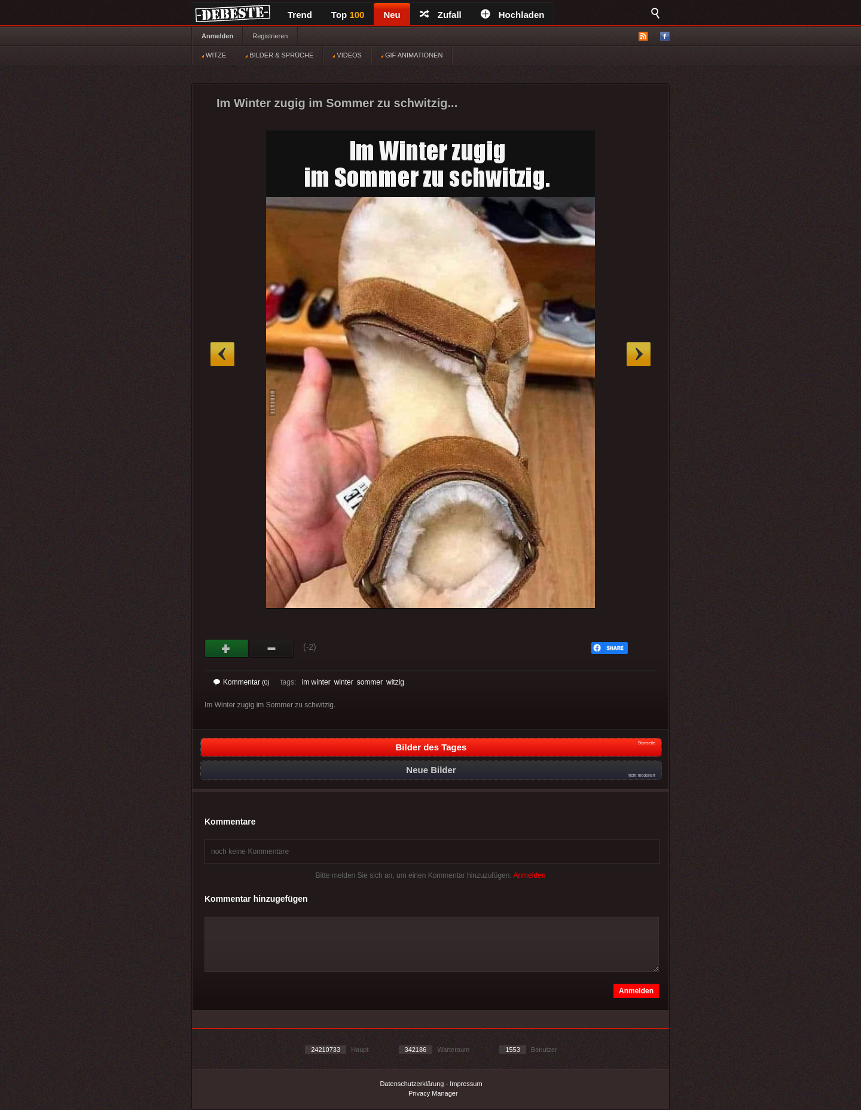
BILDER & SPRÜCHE (279, 55)
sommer (370, 682)
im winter (316, 682)
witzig (395, 682)
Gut (226, 648)
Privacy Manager (433, 1093)
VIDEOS (347, 55)
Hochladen (513, 15)
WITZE (213, 55)
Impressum (466, 1083)
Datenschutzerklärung (412, 1083)
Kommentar (241, 682)
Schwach (271, 648)
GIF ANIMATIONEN (411, 55)
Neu (391, 15)
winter (343, 682)
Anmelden (217, 35)
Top (348, 15)
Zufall (441, 15)
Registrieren (270, 35)
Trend (300, 15)
